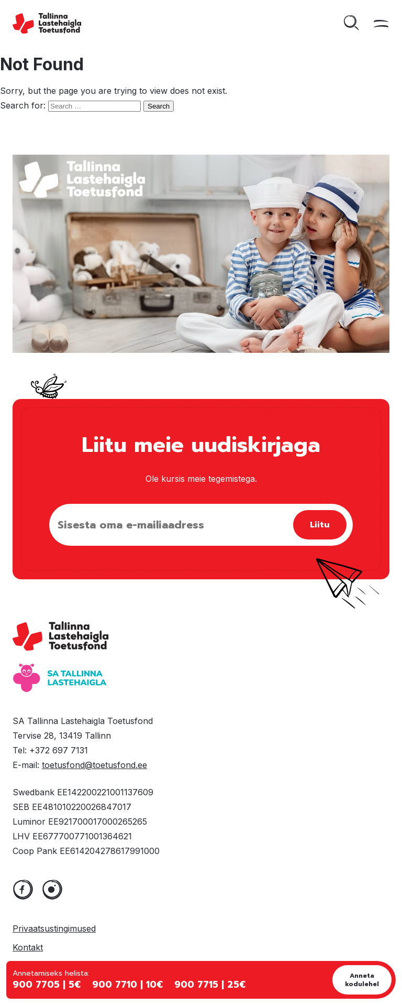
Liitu (320, 524)
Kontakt (28, 947)
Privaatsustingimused (54, 928)
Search (159, 106)
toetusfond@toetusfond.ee (94, 765)
